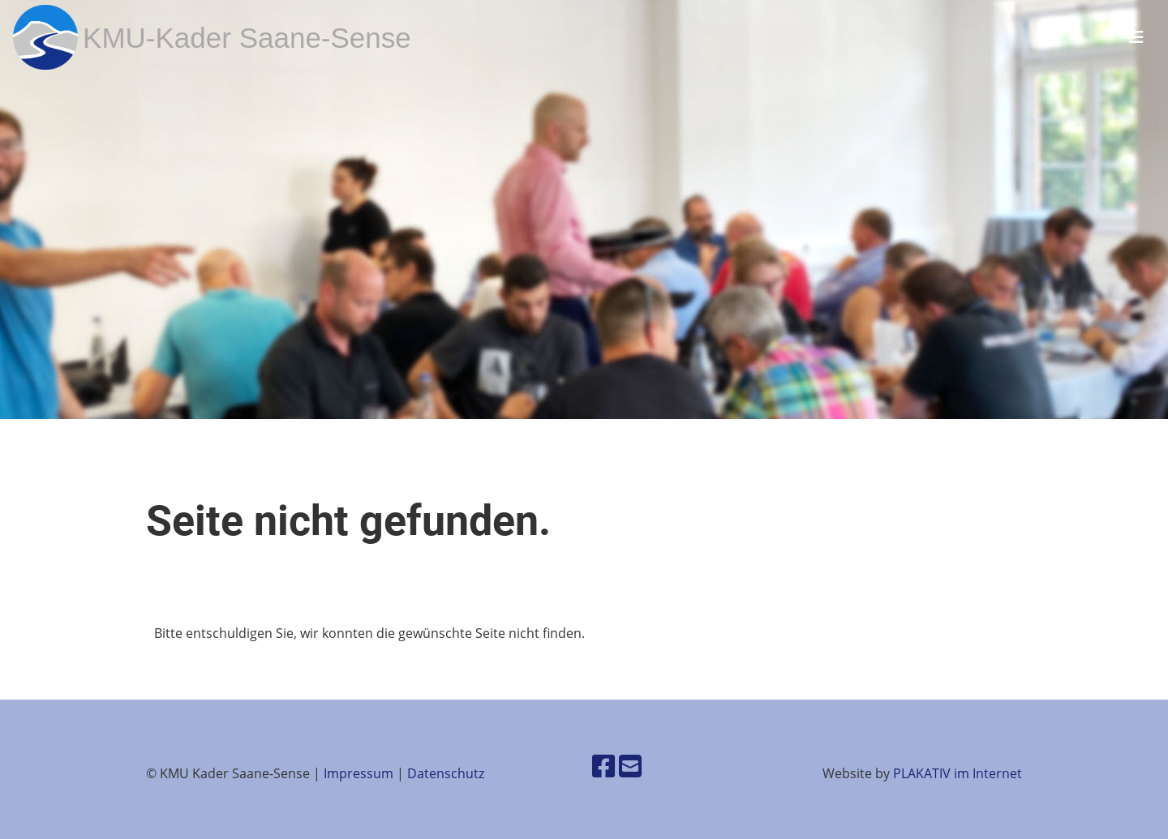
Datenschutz (445, 773)
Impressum (358, 773)
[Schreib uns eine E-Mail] (630, 765)
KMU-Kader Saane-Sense (247, 38)
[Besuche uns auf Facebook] (603, 765)
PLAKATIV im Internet (957, 773)
